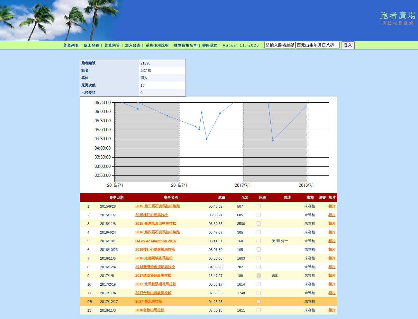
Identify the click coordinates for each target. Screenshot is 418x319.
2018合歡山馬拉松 (149, 310)
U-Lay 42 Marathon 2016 (155, 241)
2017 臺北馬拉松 (148, 301)
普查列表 (71, 45)
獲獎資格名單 (185, 45)
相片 (331, 206)
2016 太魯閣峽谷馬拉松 (154, 258)
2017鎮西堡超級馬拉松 (153, 275)
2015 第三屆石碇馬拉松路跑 (157, 206)
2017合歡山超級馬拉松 (153, 293)
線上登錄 (91, 45)
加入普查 (133, 45)
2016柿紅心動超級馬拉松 (155, 249)
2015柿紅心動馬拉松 (151, 215)
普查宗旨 (112, 45)
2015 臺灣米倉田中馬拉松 (155, 223)
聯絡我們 (210, 45)
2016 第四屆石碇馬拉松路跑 (157, 232)
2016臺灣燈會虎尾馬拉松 (155, 267)
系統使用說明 (157, 45)
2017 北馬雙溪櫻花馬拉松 (155, 284)
